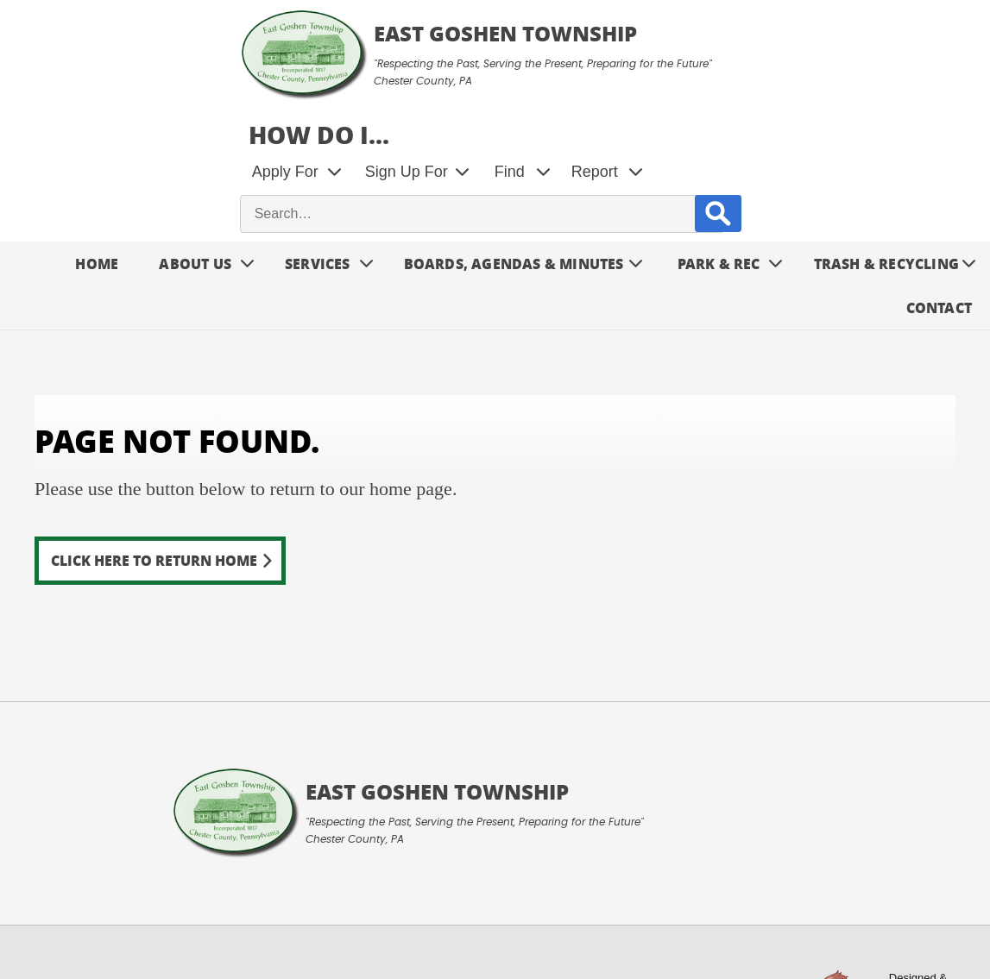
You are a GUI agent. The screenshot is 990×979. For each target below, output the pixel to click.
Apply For (541, 77)
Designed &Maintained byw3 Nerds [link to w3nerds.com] (912, 902)
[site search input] (722, 120)
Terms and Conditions (92, 923)
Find (765, 77)
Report (850, 77)
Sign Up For (662, 77)
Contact (939, 213)
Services (317, 169)
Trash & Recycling (886, 169)
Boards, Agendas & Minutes (514, 169)
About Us (195, 169)
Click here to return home (154, 466)
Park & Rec (719, 169)
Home (96, 169)
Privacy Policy (228, 923)
